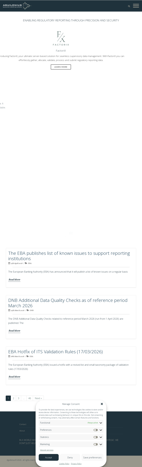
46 (30, 399)
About (22, 430)
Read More (14, 279)
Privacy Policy (76, 463)
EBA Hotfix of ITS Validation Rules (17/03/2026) (55, 351)
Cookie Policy (64, 463)
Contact (22, 424)
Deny (70, 457)
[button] (101, 403)
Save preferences (92, 457)
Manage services (46, 450)
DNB (32, 310)
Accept (48, 457)
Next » (38, 398)
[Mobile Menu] (136, 6)
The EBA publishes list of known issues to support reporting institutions (69, 256)
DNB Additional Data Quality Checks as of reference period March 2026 (67, 303)
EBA (29, 263)
